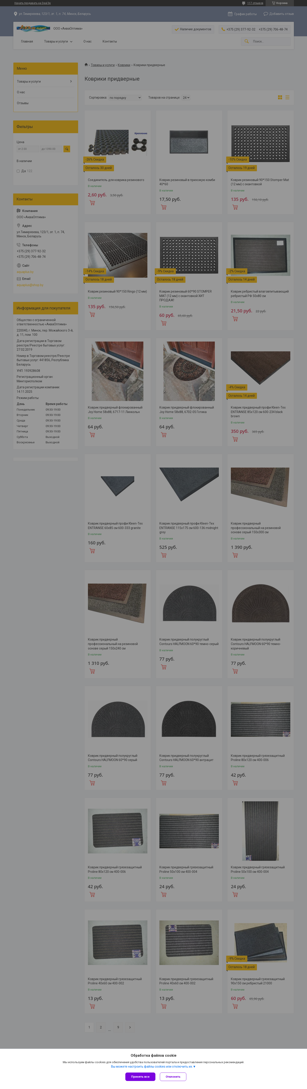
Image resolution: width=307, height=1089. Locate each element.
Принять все (140, 1076)
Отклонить (173, 1076)
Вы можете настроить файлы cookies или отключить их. (152, 1066)
